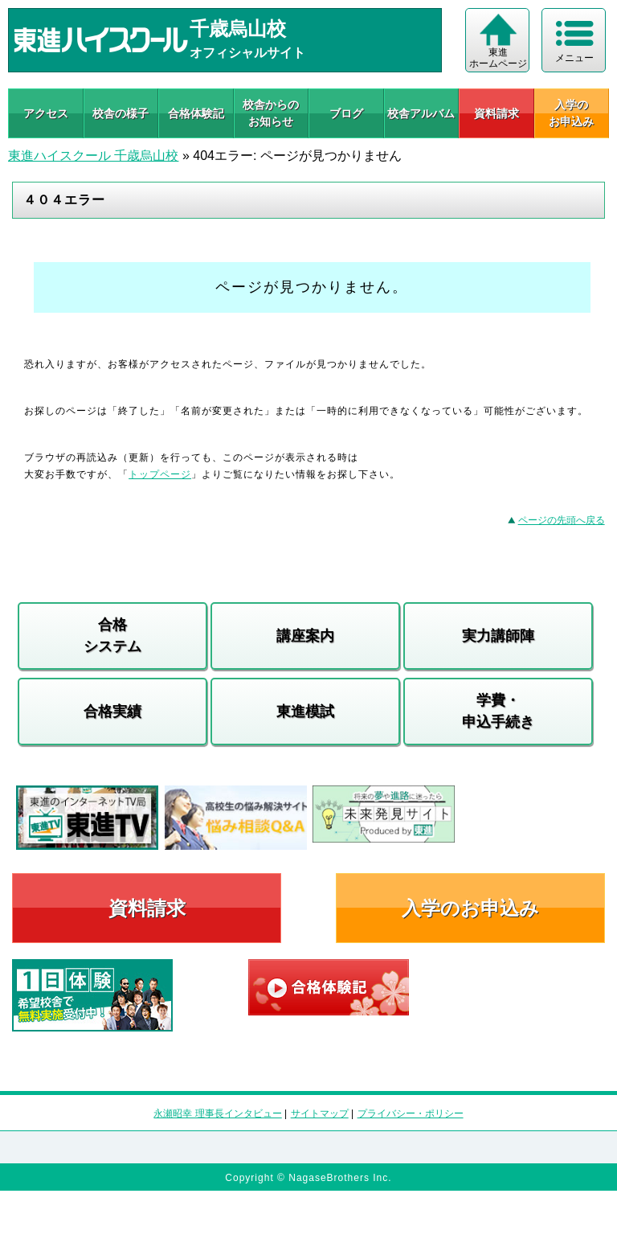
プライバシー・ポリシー (411, 1113)
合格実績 (112, 711)
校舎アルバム (421, 113)
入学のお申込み (470, 908)
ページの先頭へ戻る (561, 520)
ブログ (346, 113)
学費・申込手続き (498, 711)
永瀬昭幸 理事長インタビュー (217, 1113)
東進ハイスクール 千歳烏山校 (93, 155)
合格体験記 (196, 113)
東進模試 (305, 711)
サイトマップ (320, 1113)
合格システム (112, 635)
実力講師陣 (498, 636)
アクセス (45, 113)
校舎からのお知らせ (271, 113)
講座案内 (305, 636)
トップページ (160, 474)
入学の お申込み (571, 113)
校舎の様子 (120, 113)
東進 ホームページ (498, 58)
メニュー (574, 58)
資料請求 (496, 113)
